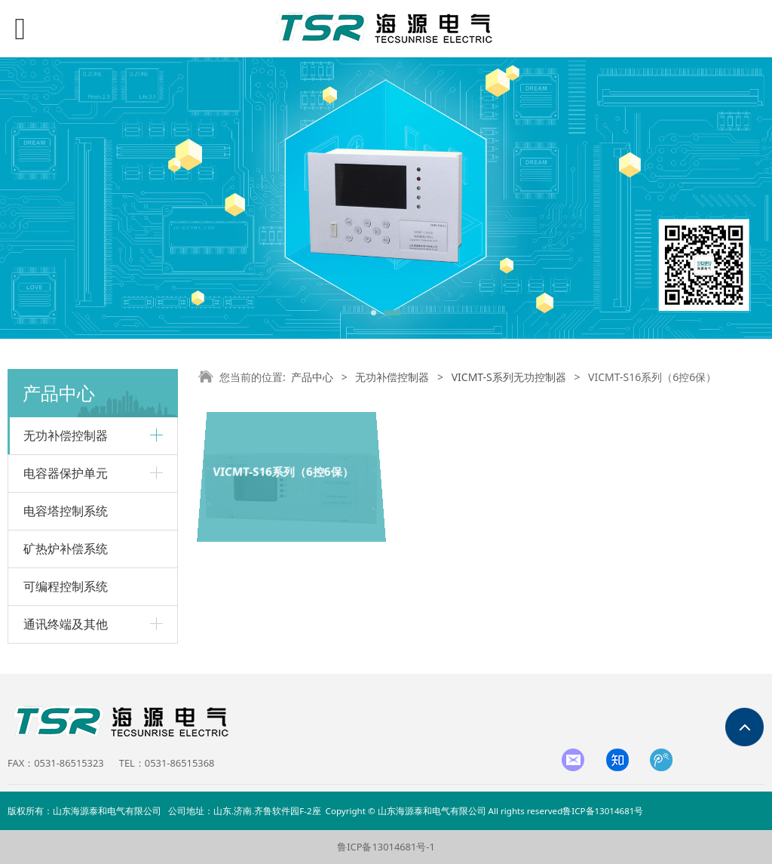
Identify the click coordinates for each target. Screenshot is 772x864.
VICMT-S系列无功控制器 (509, 377)
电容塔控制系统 (65, 511)
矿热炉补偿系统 (65, 548)
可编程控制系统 (65, 586)
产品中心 (312, 377)
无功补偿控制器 (392, 377)
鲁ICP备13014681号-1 (386, 846)
